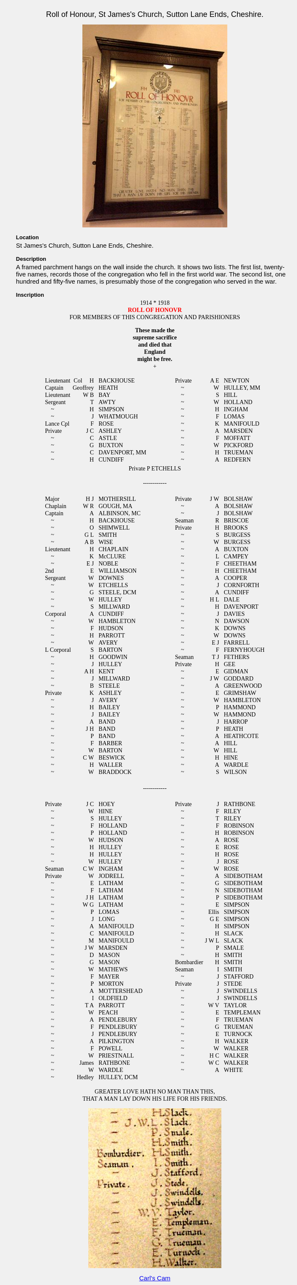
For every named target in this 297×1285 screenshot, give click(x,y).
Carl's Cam (155, 1278)
